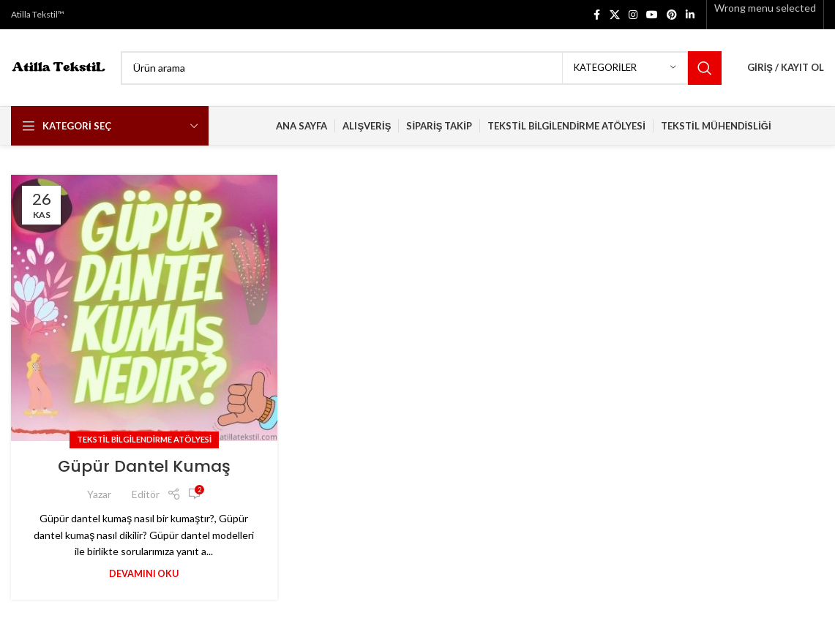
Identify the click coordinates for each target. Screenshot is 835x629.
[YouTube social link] (652, 15)
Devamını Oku (144, 573)
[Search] (421, 68)
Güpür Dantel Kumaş (144, 466)
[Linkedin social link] (690, 15)
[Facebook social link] (596, 15)
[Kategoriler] (625, 68)
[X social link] (614, 15)
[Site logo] (58, 66)
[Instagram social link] (633, 15)
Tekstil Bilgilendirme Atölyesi (144, 439)
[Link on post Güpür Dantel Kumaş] (144, 308)
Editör (146, 494)
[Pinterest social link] (671, 15)
